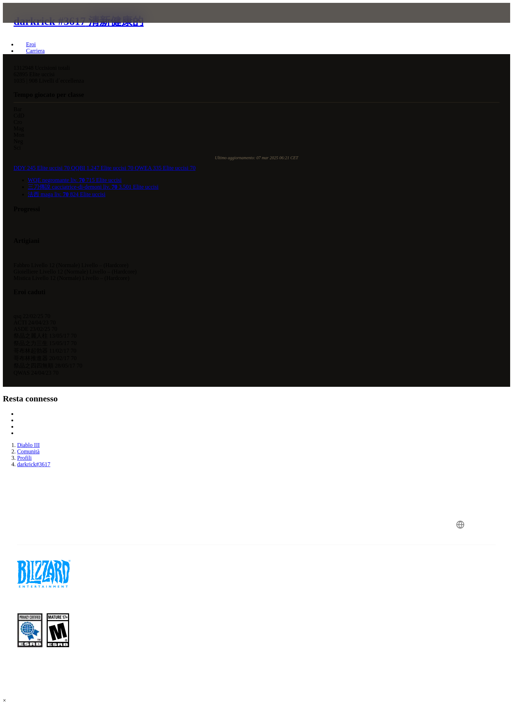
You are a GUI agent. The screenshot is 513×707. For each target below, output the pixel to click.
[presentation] (35, 21)
